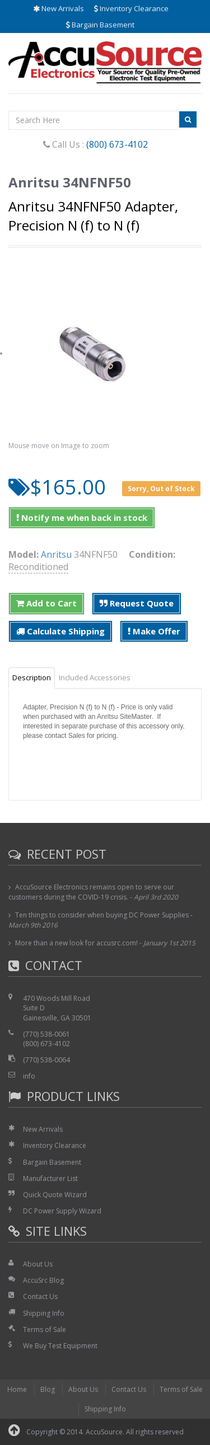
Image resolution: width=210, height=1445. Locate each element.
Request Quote (137, 603)
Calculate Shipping (60, 631)
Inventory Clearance (131, 8)
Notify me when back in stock (81, 517)
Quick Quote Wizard (55, 1194)
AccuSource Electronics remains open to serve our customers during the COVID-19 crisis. (91, 892)
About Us (38, 1264)
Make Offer (154, 631)
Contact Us (40, 1296)
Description (31, 677)
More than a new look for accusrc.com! (76, 943)
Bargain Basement (100, 25)
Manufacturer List (50, 1178)
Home (17, 1389)
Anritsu (56, 554)
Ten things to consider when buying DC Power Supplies (102, 915)
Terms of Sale (44, 1329)
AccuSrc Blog (43, 1280)
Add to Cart (46, 603)
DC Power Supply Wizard (62, 1211)
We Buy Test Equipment (60, 1345)
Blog (47, 1389)
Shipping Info (43, 1313)
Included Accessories (94, 677)
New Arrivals (58, 8)
